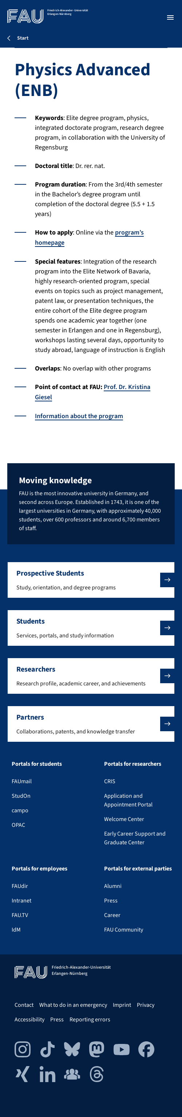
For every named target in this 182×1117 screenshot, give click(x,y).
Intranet (21, 901)
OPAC (18, 825)
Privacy (145, 1005)
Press (111, 901)
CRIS (109, 781)
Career (112, 915)
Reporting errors (90, 1020)
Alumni (113, 886)
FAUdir (20, 886)
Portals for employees (39, 869)
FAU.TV (20, 915)
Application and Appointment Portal (128, 800)
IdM (16, 930)
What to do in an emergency (73, 1005)
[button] (91, 580)
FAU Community (123, 930)
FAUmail (22, 781)
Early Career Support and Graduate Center (135, 838)
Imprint (122, 1005)
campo (20, 810)
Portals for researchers (132, 764)
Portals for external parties (138, 869)
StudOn (21, 796)
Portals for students (37, 764)
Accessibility (29, 1020)
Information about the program (79, 414)
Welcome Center (124, 819)
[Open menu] (170, 17)
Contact (24, 1005)
